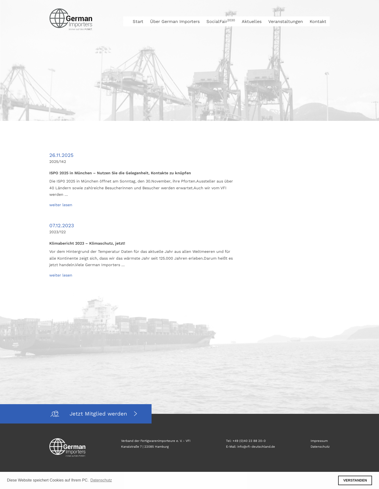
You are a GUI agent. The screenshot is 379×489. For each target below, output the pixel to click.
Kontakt (318, 21)
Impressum (319, 441)
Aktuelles (252, 21)
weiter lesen (60, 205)
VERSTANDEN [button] (355, 480)
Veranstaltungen (285, 21)
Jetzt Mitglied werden (99, 414)
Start (138, 21)
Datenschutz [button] (101, 480)
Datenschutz (320, 446)
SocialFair (220, 21)
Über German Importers (175, 21)
